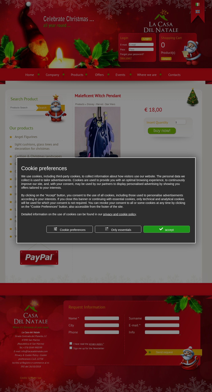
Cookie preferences (69, 229)
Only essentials (118, 229)
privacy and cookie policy (119, 214)
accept (166, 229)
